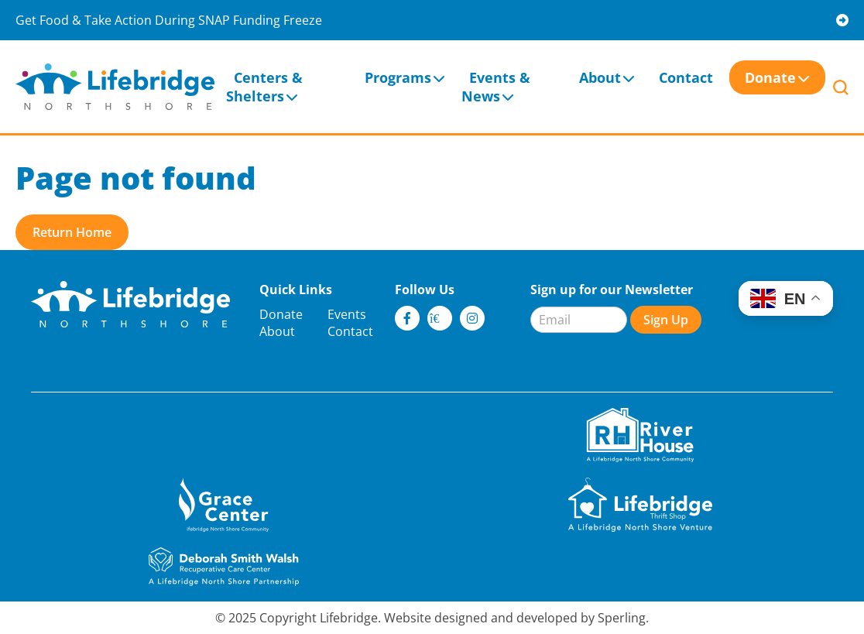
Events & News (495, 86)
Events (346, 314)
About (600, 77)
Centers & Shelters (264, 86)
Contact (686, 77)
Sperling (622, 617)
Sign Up (665, 319)
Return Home (72, 232)
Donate (770, 77)
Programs (398, 77)
